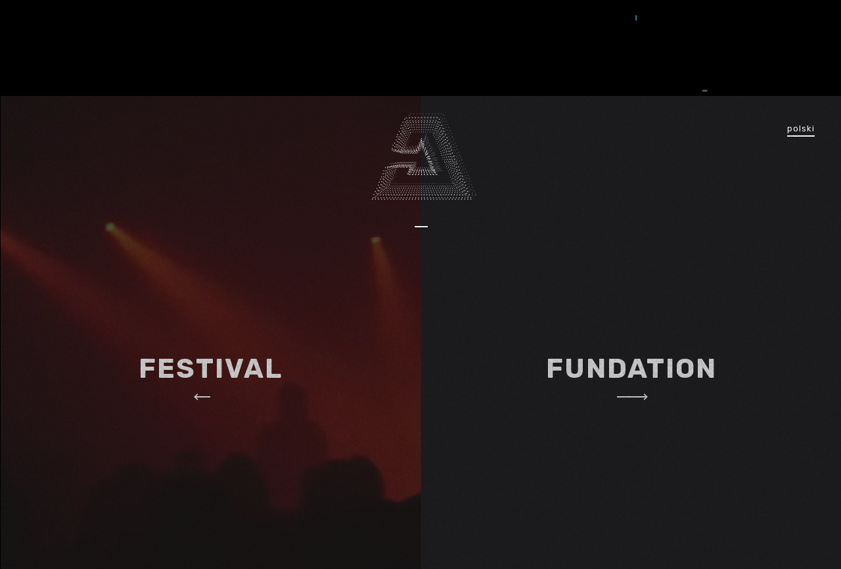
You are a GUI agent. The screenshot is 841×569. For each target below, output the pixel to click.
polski (801, 128)
